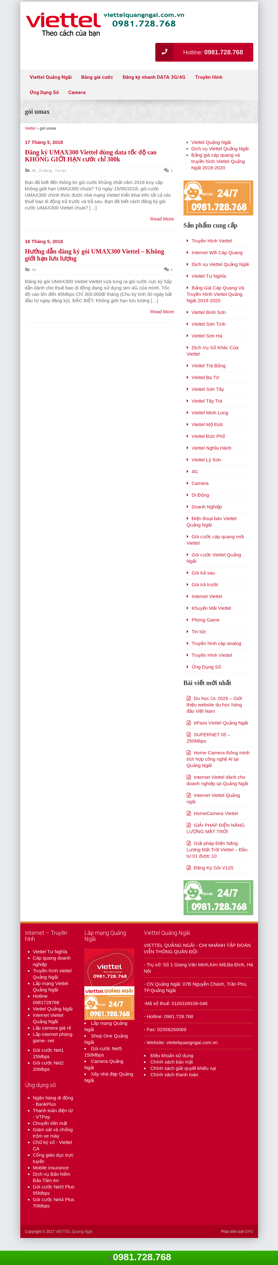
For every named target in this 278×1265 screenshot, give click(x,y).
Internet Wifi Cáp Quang (217, 265)
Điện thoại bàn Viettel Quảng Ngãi (212, 534)
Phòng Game (206, 632)
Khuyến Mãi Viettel (211, 620)
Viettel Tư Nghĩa (209, 288)
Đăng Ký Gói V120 (213, 880)
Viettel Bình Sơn (209, 325)
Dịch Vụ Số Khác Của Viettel (213, 363)
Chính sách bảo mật (172, 1087)
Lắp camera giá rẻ (52, 1053)
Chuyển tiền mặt (50, 1148)
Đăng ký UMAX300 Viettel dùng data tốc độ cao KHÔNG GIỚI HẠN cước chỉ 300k (91, 156)
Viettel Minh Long (210, 425)
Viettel (30, 128)
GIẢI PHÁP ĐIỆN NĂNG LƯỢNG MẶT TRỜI (216, 841)
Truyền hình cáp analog (217, 656)
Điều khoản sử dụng (172, 1081)
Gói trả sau (203, 585)
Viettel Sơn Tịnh (209, 336)
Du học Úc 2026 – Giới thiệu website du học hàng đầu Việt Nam (214, 717)
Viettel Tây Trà (207, 413)
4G (34, 171)
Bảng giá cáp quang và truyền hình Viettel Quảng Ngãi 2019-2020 (218, 161)
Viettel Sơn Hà (207, 348)
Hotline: (199, 52)
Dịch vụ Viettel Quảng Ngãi (220, 148)
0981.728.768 (142, 1257)
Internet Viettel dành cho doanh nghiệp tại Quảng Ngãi (217, 793)
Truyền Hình (209, 77)
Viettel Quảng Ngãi (51, 77)
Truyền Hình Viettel (212, 253)
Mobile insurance (51, 1193)
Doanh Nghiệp (207, 519)
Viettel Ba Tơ (205, 390)
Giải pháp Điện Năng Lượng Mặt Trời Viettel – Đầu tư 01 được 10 (217, 862)
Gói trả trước (205, 597)
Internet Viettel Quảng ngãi (213, 811)
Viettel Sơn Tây (208, 402)
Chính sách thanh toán (174, 1100)
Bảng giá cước (97, 77)
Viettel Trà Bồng (209, 378)
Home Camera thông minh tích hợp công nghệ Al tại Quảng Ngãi (218, 772)
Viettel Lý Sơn (206, 472)
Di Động (45, 171)
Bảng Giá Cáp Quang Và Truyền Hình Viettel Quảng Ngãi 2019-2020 (215, 307)
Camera (77, 92)
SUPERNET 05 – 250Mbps (208, 750)
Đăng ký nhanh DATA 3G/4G (154, 77)
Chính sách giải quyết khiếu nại (183, 1093)
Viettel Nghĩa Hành (212, 460)
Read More (162, 218)
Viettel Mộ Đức (207, 437)
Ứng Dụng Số (44, 92)
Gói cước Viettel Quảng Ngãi (214, 570)
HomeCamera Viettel (216, 826)
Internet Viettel (207, 609)
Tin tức (61, 171)
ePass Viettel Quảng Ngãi (221, 735)
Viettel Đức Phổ (208, 449)
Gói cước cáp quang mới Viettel (215, 552)
